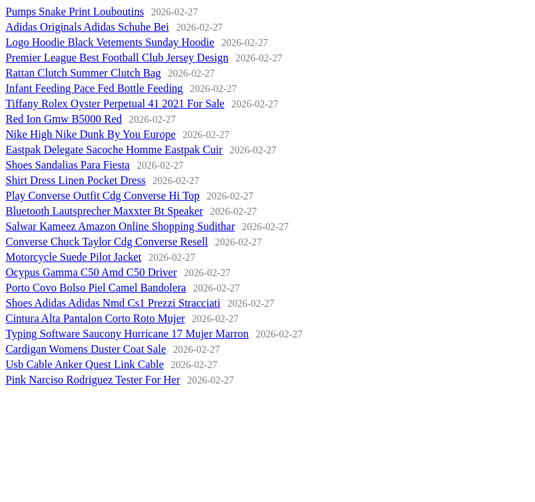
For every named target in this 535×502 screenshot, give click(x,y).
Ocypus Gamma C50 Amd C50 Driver (91, 272)
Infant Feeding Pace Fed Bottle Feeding (94, 88)
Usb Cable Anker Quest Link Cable (85, 364)
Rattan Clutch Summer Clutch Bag (83, 73)
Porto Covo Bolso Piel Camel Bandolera (96, 288)
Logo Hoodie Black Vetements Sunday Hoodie (110, 42)
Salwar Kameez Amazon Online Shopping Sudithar (120, 226)
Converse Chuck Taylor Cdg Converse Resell (107, 242)
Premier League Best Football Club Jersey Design (117, 57)
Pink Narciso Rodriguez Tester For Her (93, 380)
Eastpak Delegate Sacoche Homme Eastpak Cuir (114, 149)
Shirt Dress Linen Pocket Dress (76, 180)
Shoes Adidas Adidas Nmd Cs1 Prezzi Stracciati (113, 303)
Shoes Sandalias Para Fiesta (68, 165)
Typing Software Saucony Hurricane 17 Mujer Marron (127, 334)
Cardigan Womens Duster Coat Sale (86, 349)
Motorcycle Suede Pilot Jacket (73, 257)
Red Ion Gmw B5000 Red (64, 119)
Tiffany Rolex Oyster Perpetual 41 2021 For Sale (115, 103)
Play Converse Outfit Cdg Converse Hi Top (103, 195)
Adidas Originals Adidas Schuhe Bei (87, 27)
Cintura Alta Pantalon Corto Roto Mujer (95, 318)
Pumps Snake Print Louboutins (75, 11)
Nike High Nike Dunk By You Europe (91, 134)
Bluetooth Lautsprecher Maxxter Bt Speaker (104, 211)
